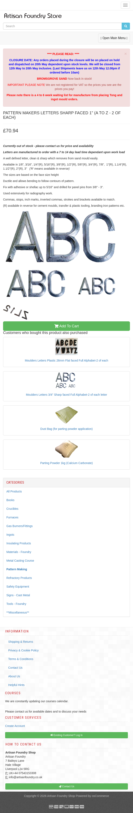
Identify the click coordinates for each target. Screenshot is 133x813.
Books (10, 500)
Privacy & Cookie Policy (23, 650)
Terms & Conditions (20, 659)
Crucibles (12, 508)
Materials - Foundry (18, 552)
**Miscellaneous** (17, 612)
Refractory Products (19, 578)
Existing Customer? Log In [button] (66, 735)
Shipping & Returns (20, 641)
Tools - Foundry (16, 603)
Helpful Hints (16, 685)
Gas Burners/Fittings (19, 526)
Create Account (15, 726)
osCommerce (100, 796)
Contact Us (15, 667)
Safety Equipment (17, 586)
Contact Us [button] (66, 786)
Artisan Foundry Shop (61, 796)
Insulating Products (18, 543)
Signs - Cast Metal (18, 595)
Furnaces (12, 517)
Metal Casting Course (20, 560)
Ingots (10, 534)
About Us (14, 676)
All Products (14, 491)
